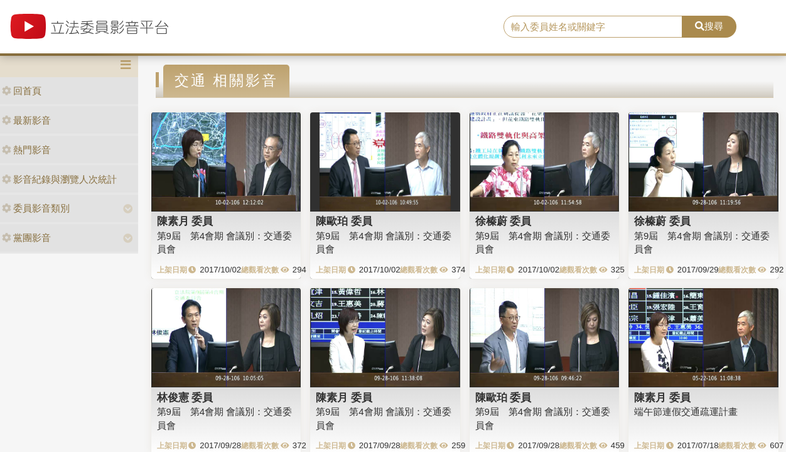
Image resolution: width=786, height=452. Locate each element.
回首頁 (21, 90)
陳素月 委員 (185, 221)
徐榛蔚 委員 (503, 221)
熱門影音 (26, 149)
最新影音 (26, 120)
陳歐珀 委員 (344, 221)
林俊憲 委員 (185, 397)
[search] (592, 27)
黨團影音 (26, 237)
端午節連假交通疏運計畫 (686, 411)
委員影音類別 (36, 208)
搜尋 (709, 26)
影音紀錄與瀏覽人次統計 (59, 179)
